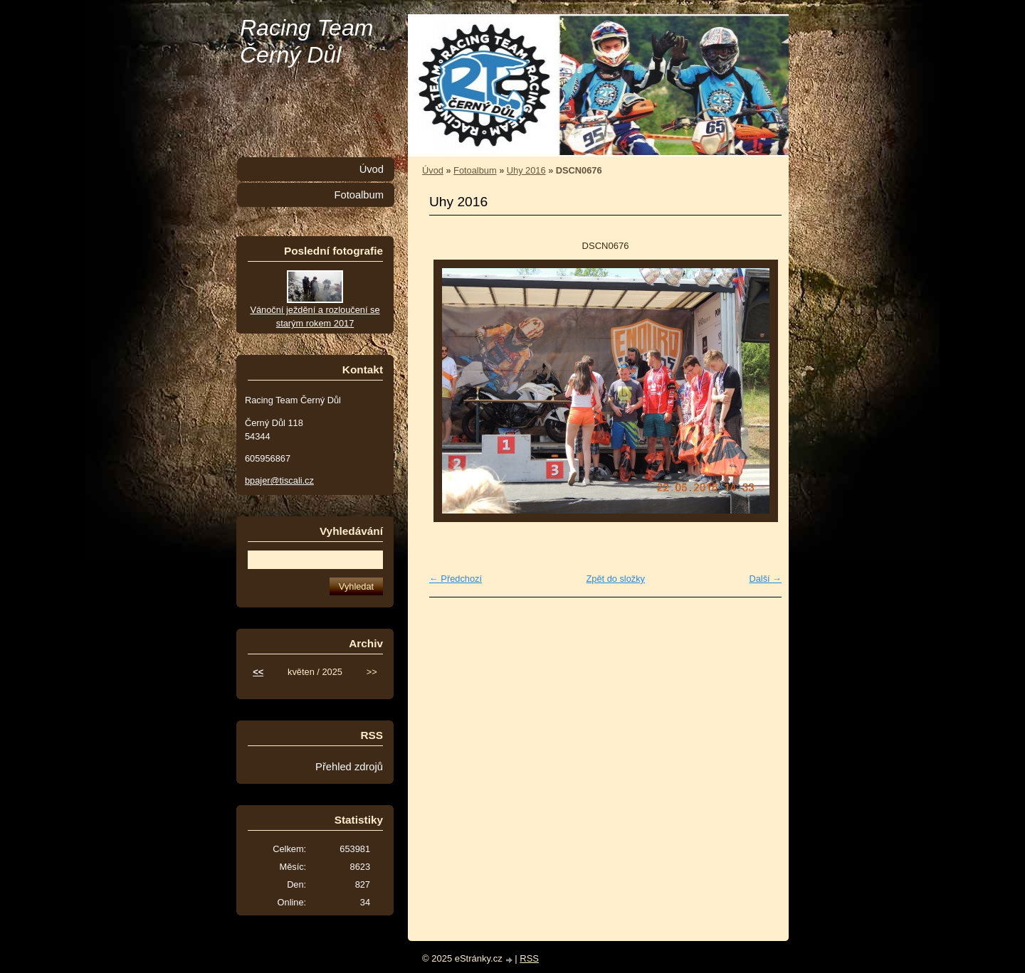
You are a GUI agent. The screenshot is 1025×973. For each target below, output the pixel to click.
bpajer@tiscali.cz (279, 480)
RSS (529, 958)
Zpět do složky (615, 578)
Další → (765, 578)
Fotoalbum (474, 170)
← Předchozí (455, 578)
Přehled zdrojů (349, 766)
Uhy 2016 (526, 170)
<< (258, 671)
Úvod (432, 170)
